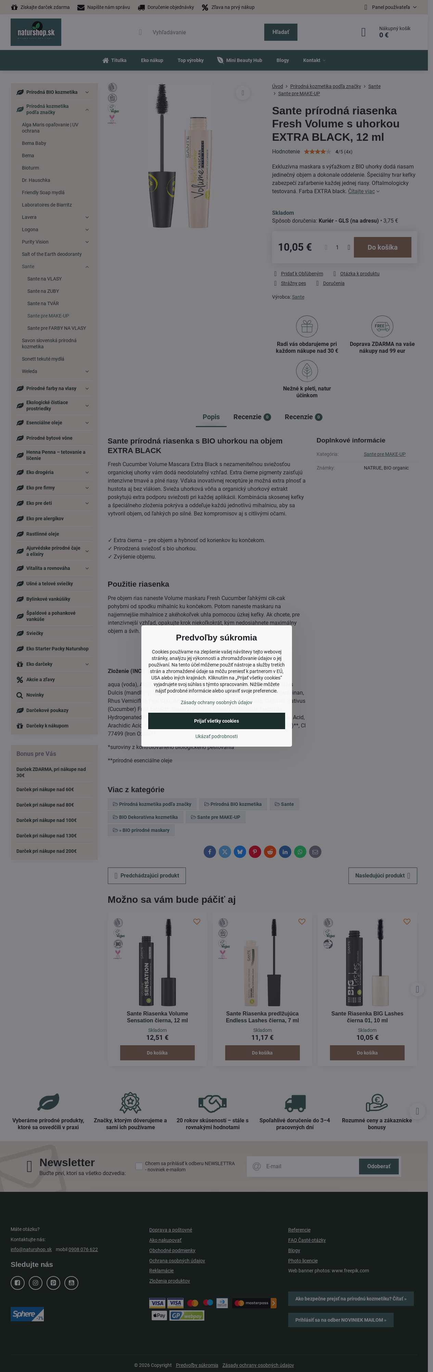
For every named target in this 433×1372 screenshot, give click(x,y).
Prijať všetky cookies (216, 721)
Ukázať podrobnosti (216, 736)
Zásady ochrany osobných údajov (216, 702)
